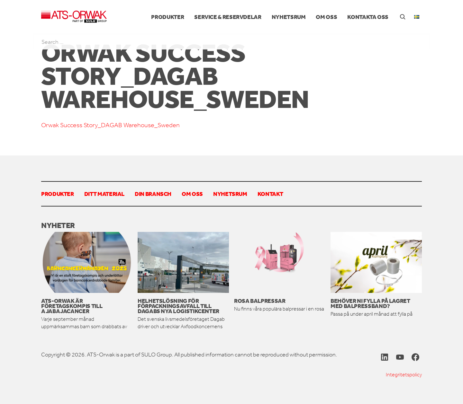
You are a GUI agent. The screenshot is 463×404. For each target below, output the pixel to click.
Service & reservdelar (227, 16)
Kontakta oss (367, 16)
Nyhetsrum (289, 16)
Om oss (326, 16)
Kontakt (270, 193)
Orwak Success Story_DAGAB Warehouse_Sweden (110, 125)
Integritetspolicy (404, 375)
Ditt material (104, 193)
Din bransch (153, 193)
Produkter (167, 16)
